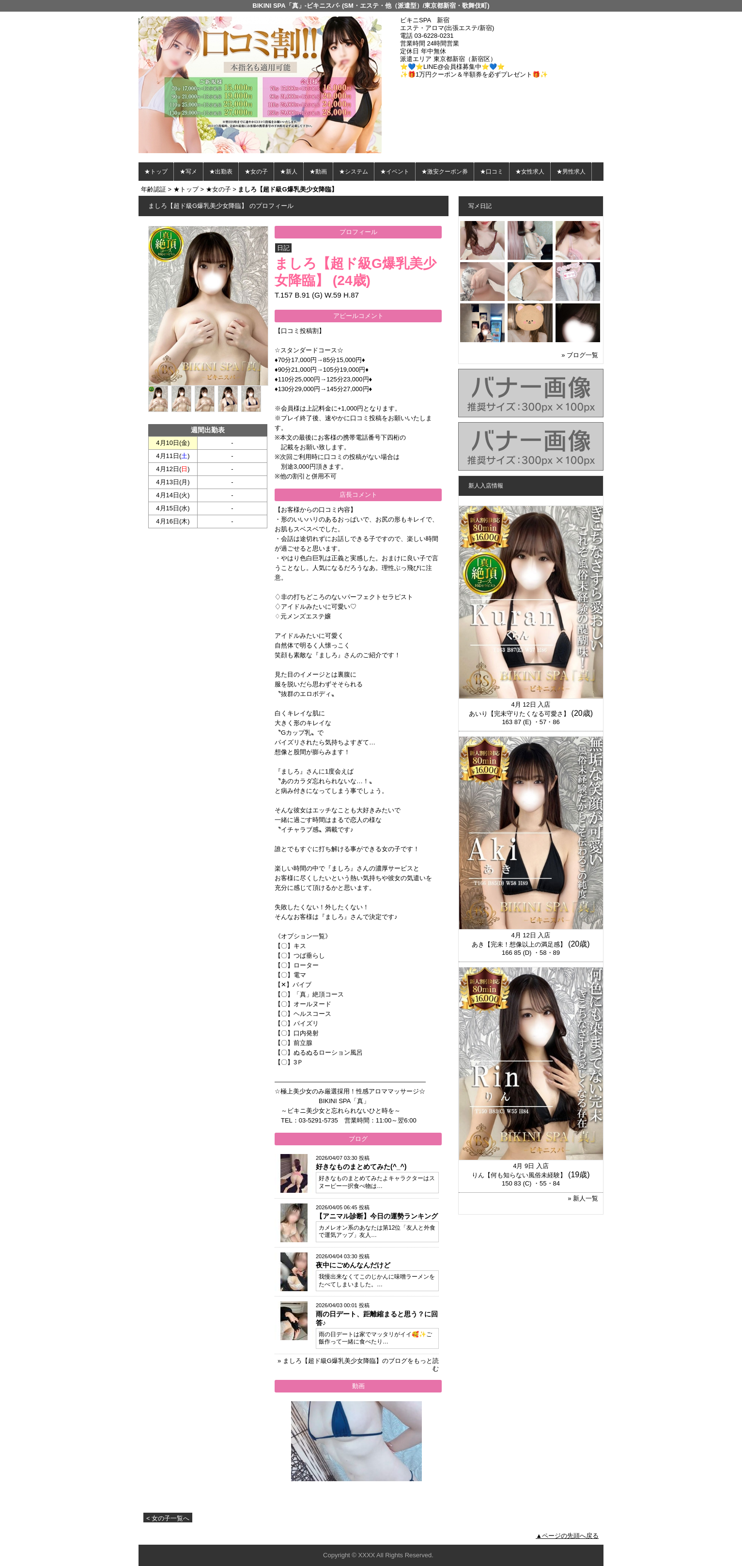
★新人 (288, 171)
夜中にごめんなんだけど (353, 1265)
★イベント (394, 171)
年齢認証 (153, 189)
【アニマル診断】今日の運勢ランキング (377, 1216)
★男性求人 (571, 171)
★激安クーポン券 (444, 171)
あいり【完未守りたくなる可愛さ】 (519, 713)
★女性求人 (529, 171)
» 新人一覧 (583, 1198)
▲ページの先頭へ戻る (567, 1535)
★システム (353, 171)
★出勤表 (220, 171)
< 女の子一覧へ (167, 1518)
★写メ (188, 171)
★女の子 (256, 171)
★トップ (156, 171)
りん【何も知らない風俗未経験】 (519, 1175)
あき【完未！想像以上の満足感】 (519, 944)
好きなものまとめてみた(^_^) (361, 1167)
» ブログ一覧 (579, 355)
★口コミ (491, 171)
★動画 (318, 171)
